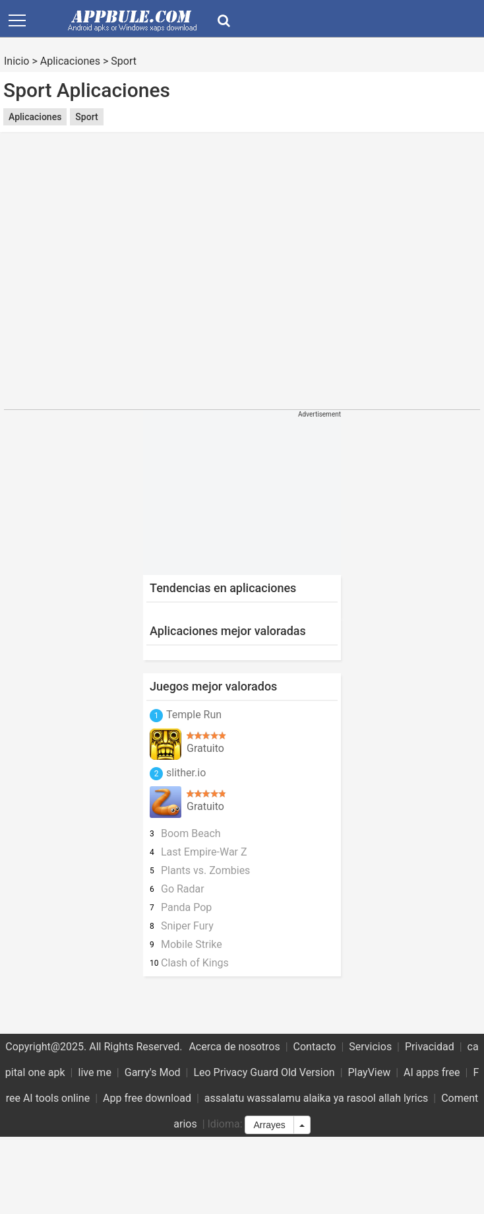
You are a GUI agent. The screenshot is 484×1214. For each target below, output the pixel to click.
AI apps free (432, 1072)
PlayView (369, 1072)
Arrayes (269, 1125)
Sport (123, 61)
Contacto (314, 1046)
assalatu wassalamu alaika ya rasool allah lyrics (316, 1098)
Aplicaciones (70, 61)
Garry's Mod (153, 1072)
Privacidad (429, 1046)
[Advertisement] (123, 279)
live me (94, 1072)
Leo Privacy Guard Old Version (263, 1072)
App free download (147, 1098)
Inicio (16, 61)
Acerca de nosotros (234, 1046)
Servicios (370, 1046)
